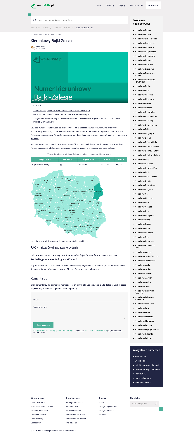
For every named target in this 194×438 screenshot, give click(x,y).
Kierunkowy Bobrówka (144, 47)
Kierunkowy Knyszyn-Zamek (147, 330)
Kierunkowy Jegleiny (143, 282)
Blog (99, 5)
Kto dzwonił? (140, 356)
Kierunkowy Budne (143, 86)
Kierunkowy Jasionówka (145, 261)
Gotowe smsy (37, 419)
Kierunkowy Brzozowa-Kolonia (145, 74)
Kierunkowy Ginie (142, 202)
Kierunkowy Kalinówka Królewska (144, 298)
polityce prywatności (114, 330)
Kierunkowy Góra (142, 211)
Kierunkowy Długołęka (144, 133)
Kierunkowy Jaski (142, 265)
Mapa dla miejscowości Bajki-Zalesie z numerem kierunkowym (61, 114)
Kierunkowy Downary (144, 164)
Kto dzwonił (71, 423)
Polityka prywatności (108, 406)
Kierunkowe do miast (62, 28)
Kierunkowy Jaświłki (143, 274)
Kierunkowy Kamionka (144, 304)
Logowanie (153, 5)
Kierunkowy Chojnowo (144, 99)
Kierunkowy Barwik (143, 34)
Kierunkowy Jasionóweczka (147, 256)
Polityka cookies (106, 410)
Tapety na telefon (38, 414)
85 (61, 164)
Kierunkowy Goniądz (143, 207)
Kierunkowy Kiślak (142, 312)
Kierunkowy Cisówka (143, 108)
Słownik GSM (72, 406)
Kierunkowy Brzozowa (144, 69)
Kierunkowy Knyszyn (143, 325)
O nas (101, 402)
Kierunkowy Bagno (143, 30)
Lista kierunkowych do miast (147, 365)
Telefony (110, 5)
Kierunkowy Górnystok (144, 215)
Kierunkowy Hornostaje (145, 241)
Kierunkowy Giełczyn (144, 198)
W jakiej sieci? (140, 361)
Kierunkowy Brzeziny (144, 65)
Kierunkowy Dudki (142, 172)
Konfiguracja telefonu (75, 402)
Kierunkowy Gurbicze (144, 233)
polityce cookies (39, 332)
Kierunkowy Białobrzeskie (146, 39)
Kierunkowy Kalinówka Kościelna (144, 292)
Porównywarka (136, 5)
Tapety (122, 5)
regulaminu (80, 330)
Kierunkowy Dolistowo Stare (147, 151)
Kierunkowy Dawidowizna (146, 125)
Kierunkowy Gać (141, 194)
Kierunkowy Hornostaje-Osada (145, 247)
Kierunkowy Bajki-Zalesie (83, 28)
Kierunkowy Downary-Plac (146, 168)
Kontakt (102, 414)
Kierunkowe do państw (76, 419)
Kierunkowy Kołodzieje (144, 338)
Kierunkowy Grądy (142, 220)
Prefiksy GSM (140, 374)
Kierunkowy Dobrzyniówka (146, 142)
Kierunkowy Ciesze (143, 103)
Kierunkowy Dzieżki (143, 181)
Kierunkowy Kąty (142, 308)
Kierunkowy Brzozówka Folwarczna (145, 81)
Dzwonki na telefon (39, 410)
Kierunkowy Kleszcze (144, 317)
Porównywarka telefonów (42, 406)
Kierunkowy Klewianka (144, 321)
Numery (48, 28)
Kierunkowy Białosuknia (145, 43)
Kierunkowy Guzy (142, 237)
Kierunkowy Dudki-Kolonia (146, 177)
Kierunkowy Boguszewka (145, 52)
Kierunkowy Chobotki (144, 95)
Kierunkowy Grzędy (143, 224)
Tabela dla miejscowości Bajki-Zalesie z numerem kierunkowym (61, 110)
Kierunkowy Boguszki (144, 60)
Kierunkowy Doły (142, 159)
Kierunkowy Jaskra (143, 269)
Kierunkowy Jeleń (142, 286)
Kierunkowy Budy (142, 90)
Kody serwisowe (73, 410)
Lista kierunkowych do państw (147, 369)
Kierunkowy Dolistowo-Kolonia (147, 155)
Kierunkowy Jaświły (143, 278)
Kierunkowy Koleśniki (144, 334)
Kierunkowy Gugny (143, 228)
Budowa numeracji (143, 382)
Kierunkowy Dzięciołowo (145, 185)
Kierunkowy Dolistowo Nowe (147, 146)
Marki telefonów (38, 402)
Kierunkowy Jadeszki (144, 252)
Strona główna (36, 28)
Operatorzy (36, 423)
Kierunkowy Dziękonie (144, 190)
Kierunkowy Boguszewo (145, 56)
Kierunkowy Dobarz (143, 138)
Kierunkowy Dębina (143, 129)
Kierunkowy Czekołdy (144, 121)
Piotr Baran (40, 47)
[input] (79, 300)
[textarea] (79, 312)
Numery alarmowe (143, 378)
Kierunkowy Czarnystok (145, 112)
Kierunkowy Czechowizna (146, 116)
